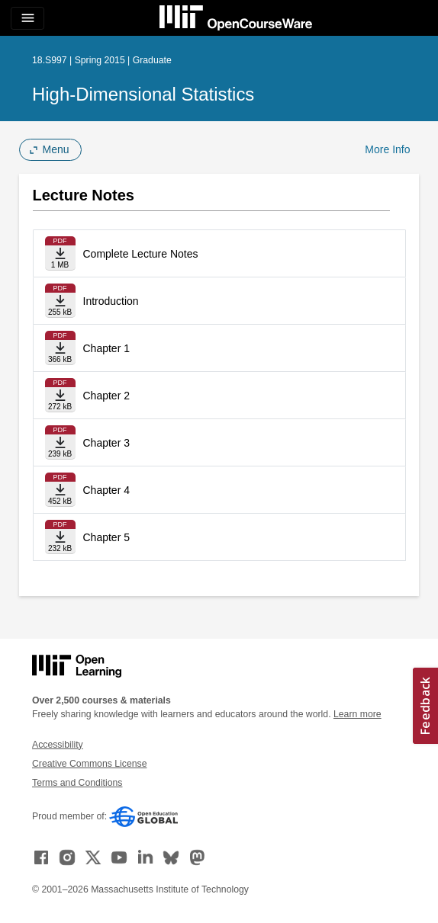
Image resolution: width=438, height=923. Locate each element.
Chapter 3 (106, 443)
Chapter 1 (106, 348)
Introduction (111, 301)
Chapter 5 (106, 537)
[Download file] (60, 253)
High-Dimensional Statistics (143, 94)
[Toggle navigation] (27, 18)
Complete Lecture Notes (140, 254)
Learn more (357, 714)
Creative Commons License (89, 763)
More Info (387, 149)
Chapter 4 (106, 490)
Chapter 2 (106, 395)
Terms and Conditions (77, 782)
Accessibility (57, 744)
